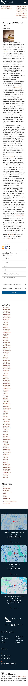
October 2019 (6, 426)
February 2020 (6, 419)
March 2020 (6, 418)
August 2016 (6, 454)
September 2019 (7, 428)
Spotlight (5, 496)
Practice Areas (4, 638)
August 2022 (6, 370)
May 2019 (5, 434)
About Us (3, 636)
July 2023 (5, 353)
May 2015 (5, 477)
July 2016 (5, 456)
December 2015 (6, 467)
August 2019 (6, 429)
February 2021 (6, 400)
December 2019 (6, 423)
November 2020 (6, 405)
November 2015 (6, 469)
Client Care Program (19, 640)
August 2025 (6, 319)
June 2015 (5, 475)
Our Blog (3, 642)
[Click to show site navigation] (25, 2)
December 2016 (6, 449)
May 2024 (5, 337)
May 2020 (5, 414)
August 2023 (6, 352)
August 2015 (6, 474)
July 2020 (5, 411)
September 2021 (7, 388)
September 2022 (7, 368)
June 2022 (5, 373)
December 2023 (6, 345)
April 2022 (5, 377)
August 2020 (6, 409)
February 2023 (6, 360)
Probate (5, 495)
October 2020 (6, 406)
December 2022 (6, 363)
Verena (4, 500)
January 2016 (6, 465)
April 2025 (5, 325)
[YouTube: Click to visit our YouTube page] (12, 625)
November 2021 (6, 385)
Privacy (24, 676)
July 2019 (5, 431)
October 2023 (6, 349)
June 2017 (5, 446)
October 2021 (6, 386)
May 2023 (5, 357)
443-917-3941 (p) (5, 655)
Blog (9, 238)
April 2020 (5, 416)
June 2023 (5, 355)
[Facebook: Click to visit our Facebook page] (5, 625)
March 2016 (6, 462)
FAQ (2, 640)
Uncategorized (6, 498)
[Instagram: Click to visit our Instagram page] (18, 625)
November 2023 (6, 347)
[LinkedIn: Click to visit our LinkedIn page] (15, 625)
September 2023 (7, 350)
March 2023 (6, 358)
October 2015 (6, 470)
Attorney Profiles (19, 636)
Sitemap (19, 676)
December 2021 (6, 383)
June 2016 (5, 457)
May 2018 (5, 441)
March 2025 (6, 327)
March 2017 (6, 447)
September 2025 (7, 317)
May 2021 (5, 395)
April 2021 (5, 396)
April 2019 (5, 436)
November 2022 (6, 365)
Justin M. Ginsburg (7, 491)
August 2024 (6, 334)
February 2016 (6, 464)
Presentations (18, 638)
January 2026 (6, 311)
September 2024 (7, 332)
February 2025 (6, 329)
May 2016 (5, 459)
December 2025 (6, 312)
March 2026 (6, 307)
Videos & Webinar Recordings (9, 501)
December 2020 (6, 403)
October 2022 (6, 367)
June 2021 (5, 393)
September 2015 (7, 472)
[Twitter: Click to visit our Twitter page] (8, 625)
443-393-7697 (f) (5, 658)
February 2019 (6, 437)
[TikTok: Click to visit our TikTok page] (21, 625)
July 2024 (5, 335)
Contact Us (17, 642)
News (4, 493)
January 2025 (6, 330)
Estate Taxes (6, 490)
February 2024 (6, 342)
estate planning (20, 215)
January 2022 (6, 381)
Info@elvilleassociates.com (8, 663)
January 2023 (6, 362)
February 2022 (6, 380)
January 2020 (6, 421)
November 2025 (6, 314)
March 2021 (6, 398)
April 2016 (5, 460)
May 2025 (5, 324)
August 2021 (6, 390)
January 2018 (6, 444)
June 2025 (5, 322)
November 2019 (6, 424)
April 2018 (5, 442)
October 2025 (6, 316)
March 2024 (6, 340)
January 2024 (6, 344)
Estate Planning (6, 488)
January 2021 (6, 401)
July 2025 (5, 321)
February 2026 (6, 309)
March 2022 (6, 378)
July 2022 (5, 372)
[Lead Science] (8, 674)
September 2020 (7, 408)
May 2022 (5, 375)
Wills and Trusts (6, 503)
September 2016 (7, 452)
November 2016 (6, 451)
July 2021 (5, 391)
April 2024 (5, 339)
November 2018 (6, 439)
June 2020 (5, 413)
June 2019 (5, 433)
